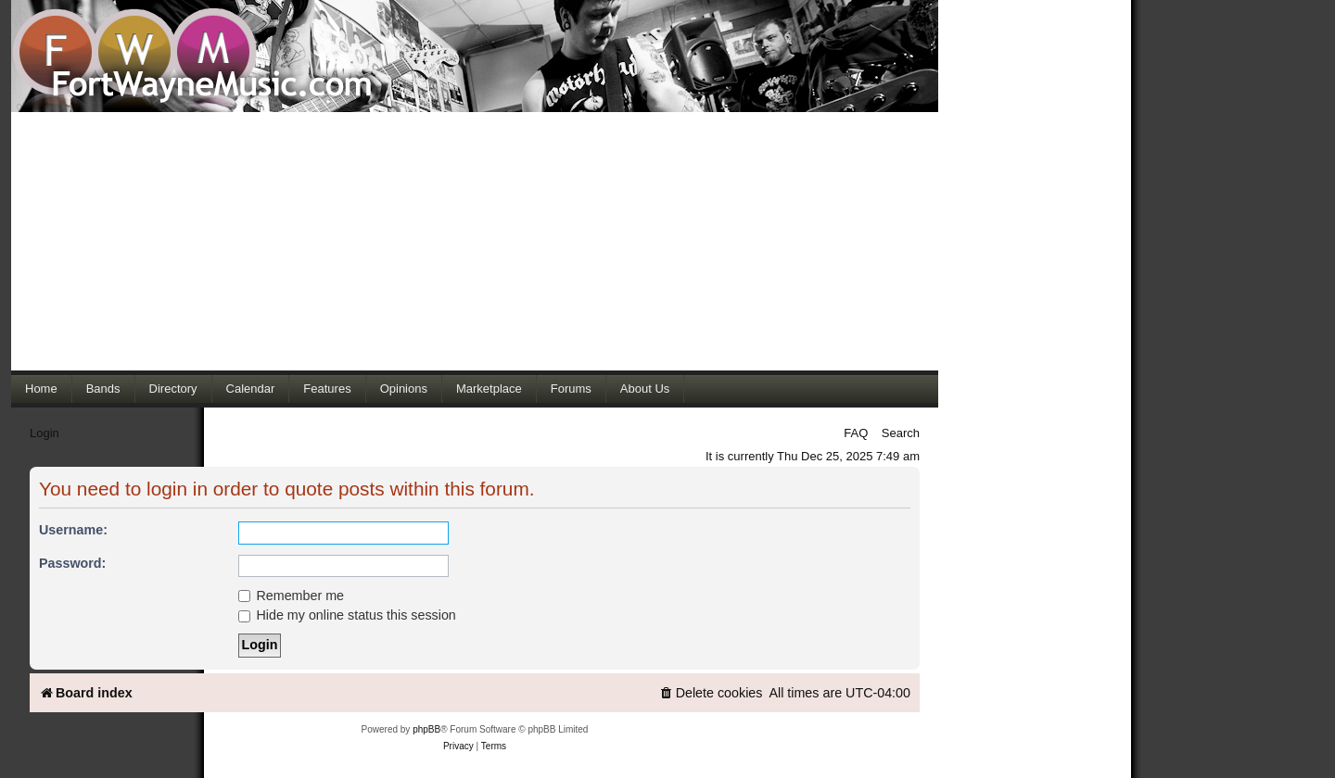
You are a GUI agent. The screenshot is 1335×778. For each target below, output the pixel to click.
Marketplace (489, 388)
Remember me (291, 595)
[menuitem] (711, 693)
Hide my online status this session (347, 615)
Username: (73, 529)
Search (901, 433)
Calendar (250, 388)
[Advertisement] (474, 240)
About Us (644, 388)
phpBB (426, 729)
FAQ (856, 433)
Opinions (403, 388)
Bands (103, 388)
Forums (571, 388)
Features (326, 388)
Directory (173, 388)
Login (44, 433)
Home (41, 388)
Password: (72, 563)
